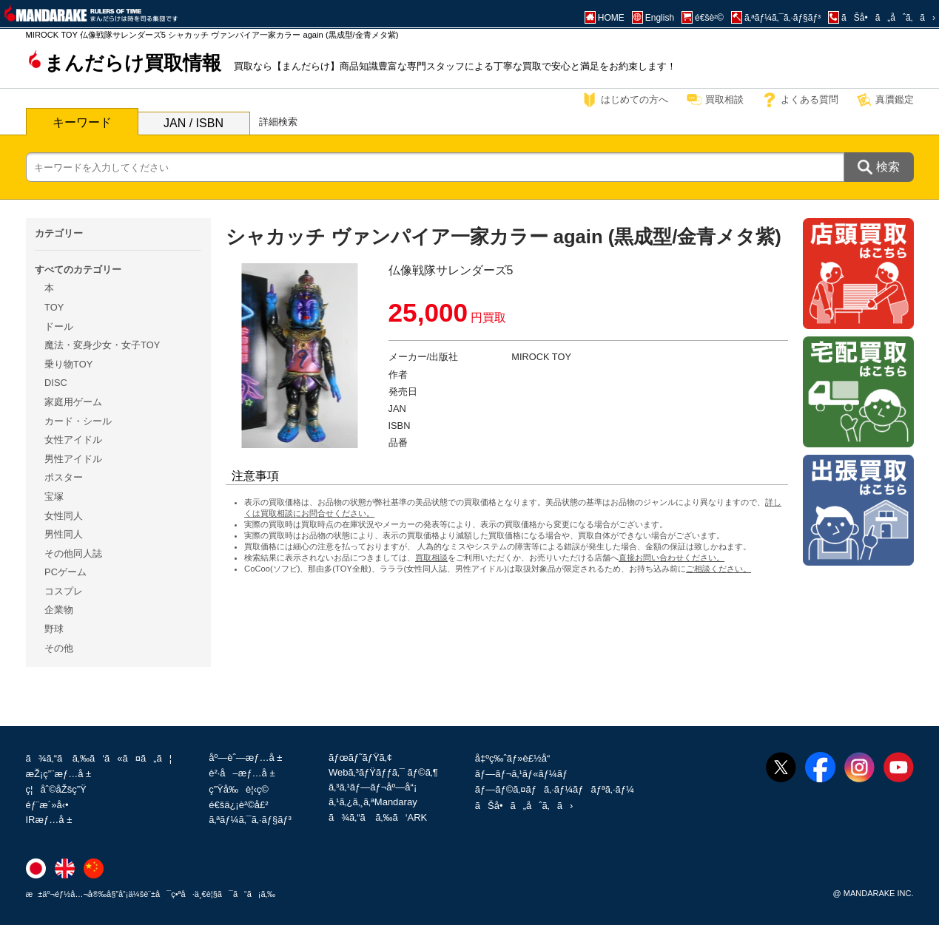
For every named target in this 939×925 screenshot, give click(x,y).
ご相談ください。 (718, 568)
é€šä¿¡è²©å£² (238, 804)
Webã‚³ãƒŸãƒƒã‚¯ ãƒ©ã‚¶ (383, 772)
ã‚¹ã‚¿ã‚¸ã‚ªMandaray (373, 801)
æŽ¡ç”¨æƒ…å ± (59, 773)
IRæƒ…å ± (49, 819)
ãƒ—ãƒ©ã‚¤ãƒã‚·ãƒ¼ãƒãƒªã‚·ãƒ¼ (554, 789)
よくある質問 (809, 99)
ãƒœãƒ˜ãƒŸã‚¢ (360, 757)
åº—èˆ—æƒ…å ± (245, 757)
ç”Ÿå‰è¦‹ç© (242, 789)
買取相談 (724, 99)
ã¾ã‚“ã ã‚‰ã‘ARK (378, 817)
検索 (888, 166)
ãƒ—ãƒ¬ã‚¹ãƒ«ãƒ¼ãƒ (523, 773)
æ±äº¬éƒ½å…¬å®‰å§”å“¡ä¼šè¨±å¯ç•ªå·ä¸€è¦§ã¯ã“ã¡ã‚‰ (151, 894)
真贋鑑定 (894, 99)
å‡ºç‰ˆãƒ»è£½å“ (516, 758)
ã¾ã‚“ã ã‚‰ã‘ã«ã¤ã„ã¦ (99, 758)
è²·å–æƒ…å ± (242, 773)
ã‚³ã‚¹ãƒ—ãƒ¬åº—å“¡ (373, 787)
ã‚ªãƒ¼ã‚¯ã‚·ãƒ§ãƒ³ (250, 819)
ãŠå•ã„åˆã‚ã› (524, 805)
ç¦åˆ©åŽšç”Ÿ (56, 789)
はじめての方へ (634, 99)
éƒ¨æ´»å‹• (47, 804)
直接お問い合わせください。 (671, 557)
